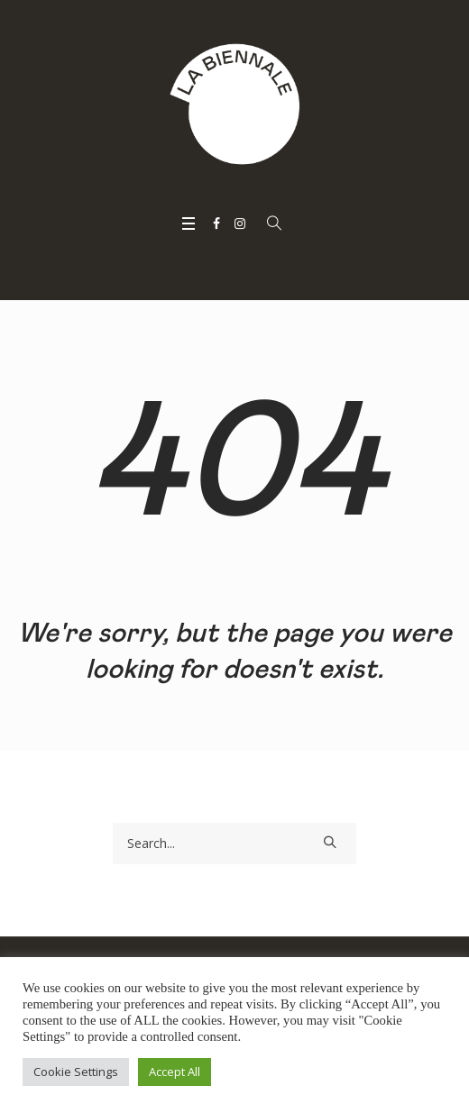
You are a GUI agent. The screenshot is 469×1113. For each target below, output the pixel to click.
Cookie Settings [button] (75, 1071)
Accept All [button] (174, 1071)
